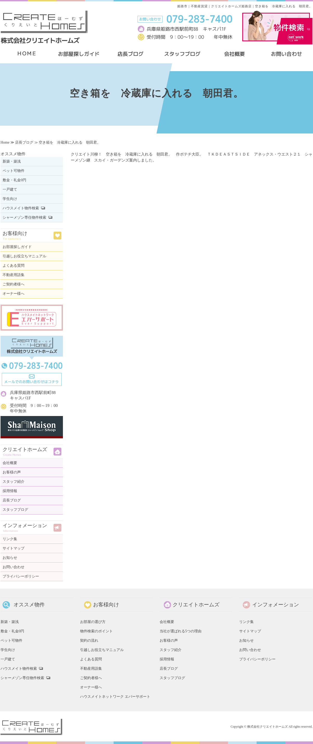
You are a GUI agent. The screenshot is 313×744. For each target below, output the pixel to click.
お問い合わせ (13, 567)
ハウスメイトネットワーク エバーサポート (115, 696)
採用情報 (10, 491)
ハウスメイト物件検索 (21, 208)
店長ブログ (24, 142)
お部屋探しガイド (17, 247)
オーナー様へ (13, 294)
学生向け (10, 199)
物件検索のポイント (96, 631)
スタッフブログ (15, 510)
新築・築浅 (12, 161)
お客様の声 (12, 472)
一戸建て (10, 189)
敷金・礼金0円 (14, 180)
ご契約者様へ (13, 284)
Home (5, 142)
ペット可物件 (13, 171)
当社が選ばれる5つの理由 (180, 631)
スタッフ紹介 (13, 482)
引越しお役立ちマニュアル (24, 256)
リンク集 (10, 539)
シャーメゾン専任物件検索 (24, 217)
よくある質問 (13, 265)
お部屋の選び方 (93, 622)
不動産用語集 (13, 275)
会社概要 (10, 463)
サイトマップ (13, 548)
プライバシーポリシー (21, 576)
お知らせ (10, 558)
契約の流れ (89, 640)
